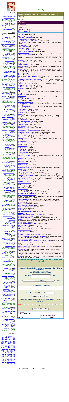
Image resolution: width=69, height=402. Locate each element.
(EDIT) (20, 13)
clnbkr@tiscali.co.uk (22, 31)
